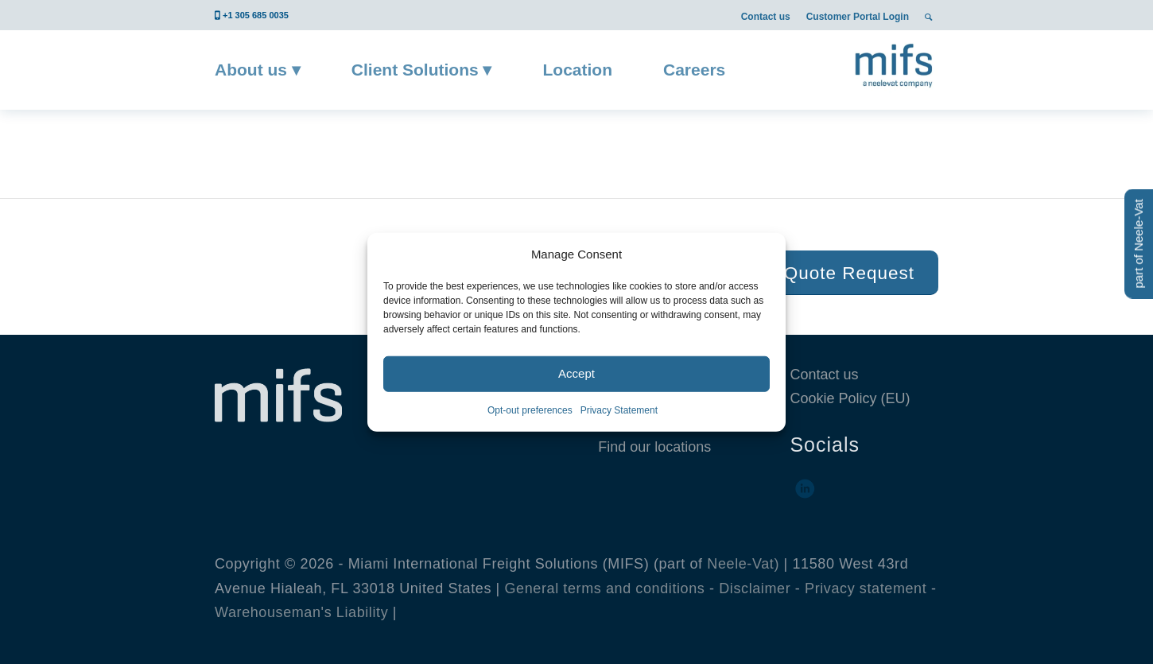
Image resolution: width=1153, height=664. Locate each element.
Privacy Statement (619, 410)
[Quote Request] (849, 272)
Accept (576, 373)
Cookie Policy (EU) (850, 398)
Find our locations (654, 447)
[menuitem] (765, 16)
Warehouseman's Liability (301, 612)
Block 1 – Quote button (397, 144)
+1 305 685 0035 (256, 15)
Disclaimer (754, 588)
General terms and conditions (605, 588)
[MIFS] (895, 64)
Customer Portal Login (857, 16)
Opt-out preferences (530, 410)
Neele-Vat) (743, 564)
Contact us (765, 16)
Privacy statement (865, 588)
